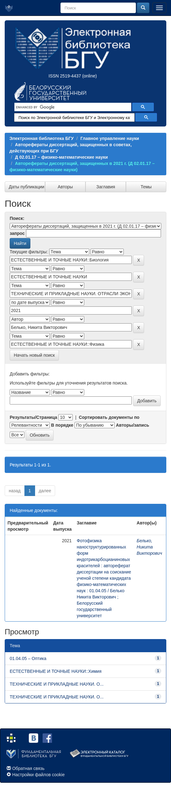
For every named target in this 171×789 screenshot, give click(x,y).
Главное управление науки (109, 138)
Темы (146, 186)
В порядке (62, 425)
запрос (17, 233)
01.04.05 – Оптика (28, 658)
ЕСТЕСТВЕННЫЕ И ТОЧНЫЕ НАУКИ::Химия (55, 671)
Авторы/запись (132, 425)
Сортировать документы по (109, 417)
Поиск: (17, 218)
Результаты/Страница (33, 417)
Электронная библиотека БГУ (41, 138)
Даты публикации (26, 186)
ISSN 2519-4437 (65, 75)
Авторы (65, 186)
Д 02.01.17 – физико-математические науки (61, 157)
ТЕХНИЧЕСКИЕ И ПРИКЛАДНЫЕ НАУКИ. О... (57, 684)
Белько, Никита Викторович (149, 547)
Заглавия (105, 186)
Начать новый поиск (34, 355)
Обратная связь (28, 768)
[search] (72, 107)
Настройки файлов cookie (38, 774)
